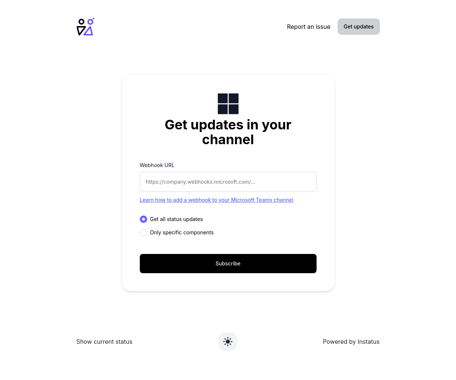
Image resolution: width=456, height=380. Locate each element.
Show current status (105, 341)
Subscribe (228, 263)
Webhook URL (157, 165)
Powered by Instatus (351, 341)
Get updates (359, 26)
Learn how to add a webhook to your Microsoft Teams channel (217, 200)
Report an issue (308, 26)
